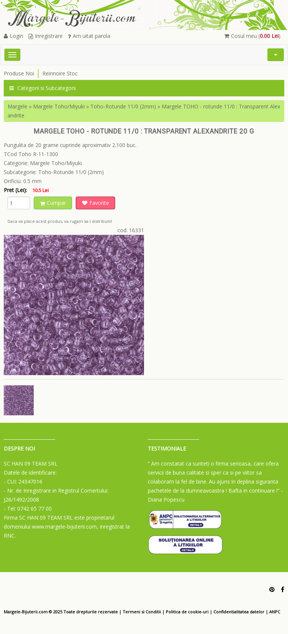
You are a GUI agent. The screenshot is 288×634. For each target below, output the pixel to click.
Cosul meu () (252, 35)
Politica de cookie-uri (187, 611)
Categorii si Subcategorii (42, 88)
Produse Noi (19, 73)
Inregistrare (45, 35)
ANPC (274, 611)
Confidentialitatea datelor (238, 611)
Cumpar (53, 202)
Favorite (95, 202)
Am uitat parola (89, 35)
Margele (17, 106)
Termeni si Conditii (142, 611)
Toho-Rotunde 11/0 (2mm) (123, 106)
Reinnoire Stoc (60, 73)
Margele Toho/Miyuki (59, 106)
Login (13, 35)
